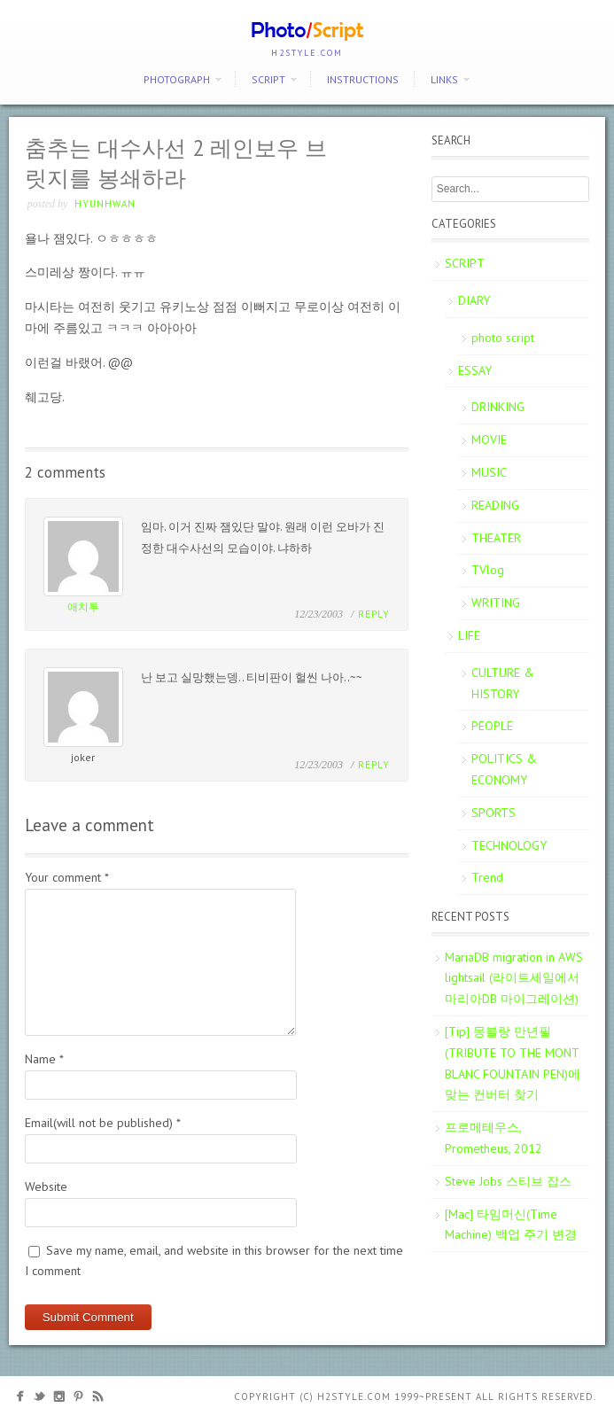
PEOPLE (492, 726)
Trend (487, 877)
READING (495, 505)
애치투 (83, 606)
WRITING (495, 603)
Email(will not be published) (103, 1123)
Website (46, 1186)
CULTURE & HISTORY (502, 683)
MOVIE (489, 439)
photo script (502, 338)
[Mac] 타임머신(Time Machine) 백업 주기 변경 (511, 1224)
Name (44, 1059)
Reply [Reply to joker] (374, 765)
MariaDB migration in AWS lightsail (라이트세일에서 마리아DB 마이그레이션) (514, 978)
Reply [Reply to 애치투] (374, 614)
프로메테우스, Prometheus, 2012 (493, 1137)
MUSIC (489, 472)
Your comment (67, 877)
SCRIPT (268, 79)
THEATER (496, 538)
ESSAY (475, 370)
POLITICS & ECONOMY (504, 769)
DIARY (474, 300)
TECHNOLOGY (509, 845)
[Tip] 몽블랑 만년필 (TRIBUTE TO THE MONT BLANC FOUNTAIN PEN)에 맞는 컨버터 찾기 (512, 1062)
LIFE (469, 635)
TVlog (487, 570)
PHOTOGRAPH (177, 79)
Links (444, 79)
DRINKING (498, 407)
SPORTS (493, 813)
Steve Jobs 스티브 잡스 (508, 1181)
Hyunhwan (105, 204)
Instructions (363, 79)
